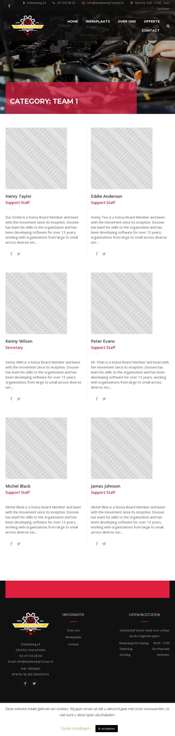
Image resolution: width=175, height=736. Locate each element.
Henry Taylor (18, 196)
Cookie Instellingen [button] (75, 728)
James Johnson (105, 486)
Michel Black (18, 486)
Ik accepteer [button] (106, 728)
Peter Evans (103, 341)
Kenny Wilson (18, 341)
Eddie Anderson (106, 196)
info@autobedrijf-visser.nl (105, 3)
